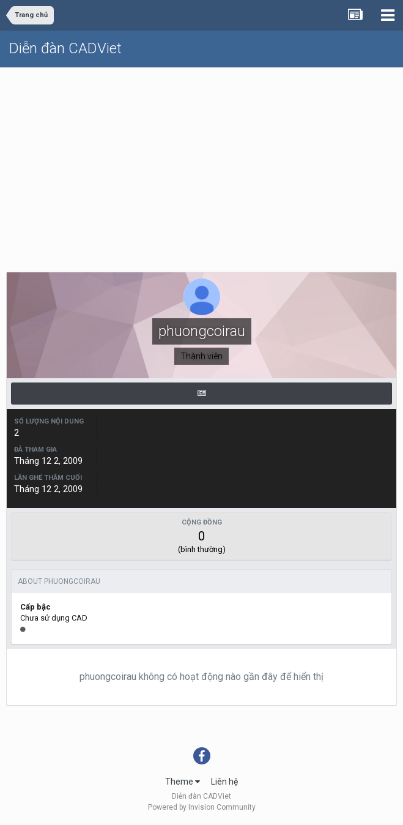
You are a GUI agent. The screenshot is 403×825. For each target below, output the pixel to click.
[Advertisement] (201, 159)
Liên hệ (224, 781)
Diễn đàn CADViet (65, 48)
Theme (182, 781)
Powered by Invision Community (202, 807)
